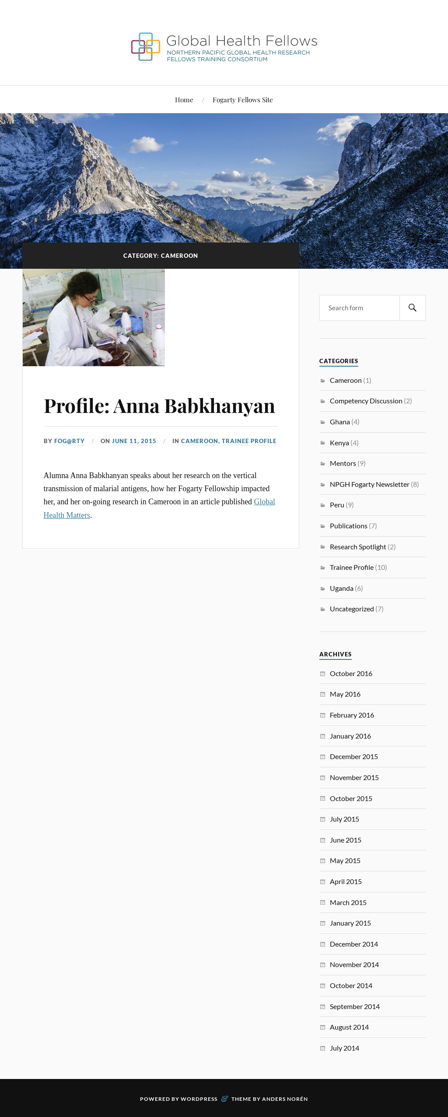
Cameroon (199, 440)
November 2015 (354, 777)
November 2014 (354, 964)
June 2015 (345, 840)
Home (184, 99)
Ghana (340, 421)
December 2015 (354, 756)
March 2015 (348, 902)
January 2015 (350, 923)
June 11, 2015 (134, 440)
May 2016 (345, 694)
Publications (349, 525)
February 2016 (352, 715)
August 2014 (349, 1027)
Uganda (342, 588)
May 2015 (345, 860)
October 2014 (351, 985)
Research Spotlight (358, 546)
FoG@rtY (69, 440)
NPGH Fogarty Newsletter (370, 484)
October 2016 (351, 673)
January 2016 (350, 736)
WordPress (199, 1099)
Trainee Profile (249, 440)
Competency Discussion (366, 400)
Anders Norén (285, 1099)
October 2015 (351, 798)
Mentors (343, 463)
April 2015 (346, 881)
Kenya (339, 442)
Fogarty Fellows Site (243, 99)
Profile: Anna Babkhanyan (159, 405)
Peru (337, 504)
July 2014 (344, 1048)
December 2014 (354, 944)
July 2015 (344, 819)
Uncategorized (352, 608)
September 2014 (355, 1006)
